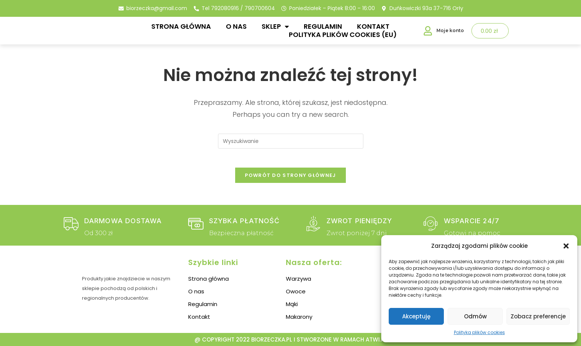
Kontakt (373, 26)
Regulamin (323, 26)
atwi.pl (376, 339)
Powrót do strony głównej (290, 178)
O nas (236, 26)
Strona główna (181, 26)
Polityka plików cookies (479, 332)
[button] (566, 246)
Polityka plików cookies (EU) (343, 35)
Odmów (475, 316)
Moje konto (450, 30)
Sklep (275, 26)
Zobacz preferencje (538, 316)
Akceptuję (416, 316)
